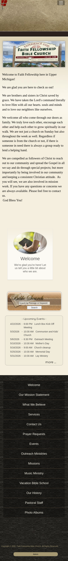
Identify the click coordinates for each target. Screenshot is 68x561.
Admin (35, 554)
